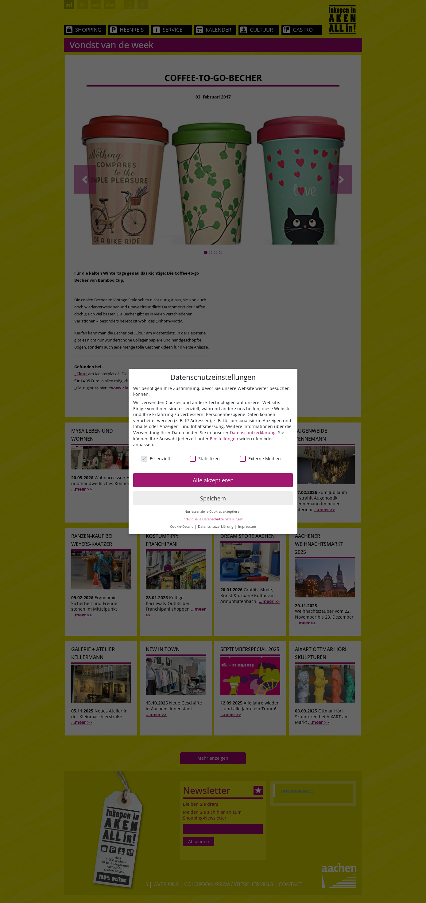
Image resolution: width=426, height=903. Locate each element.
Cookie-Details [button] (182, 526)
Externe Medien (260, 458)
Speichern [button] (213, 498)
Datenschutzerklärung (253, 432)
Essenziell (155, 458)
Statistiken (205, 458)
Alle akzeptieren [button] (213, 480)
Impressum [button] (247, 526)
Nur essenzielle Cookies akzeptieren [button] (213, 511)
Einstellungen (224, 439)
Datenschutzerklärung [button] (216, 526)
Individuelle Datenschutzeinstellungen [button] (213, 519)
